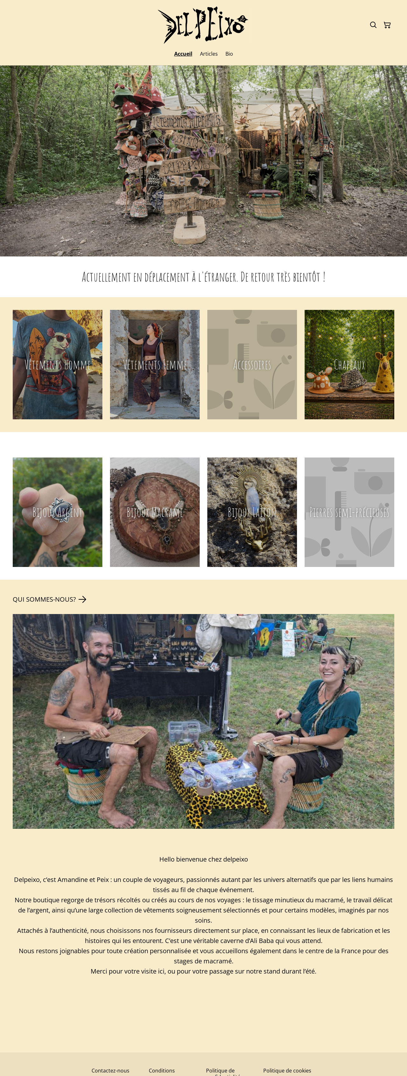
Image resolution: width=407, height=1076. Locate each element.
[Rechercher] (373, 25)
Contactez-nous (110, 1070)
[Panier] (387, 25)
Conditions (162, 1070)
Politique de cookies (287, 1070)
